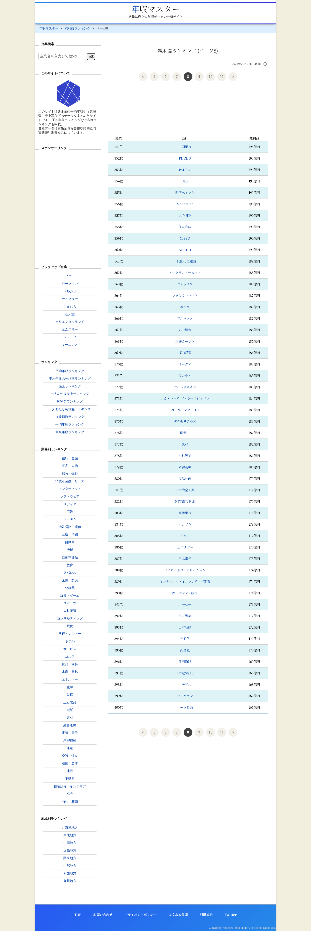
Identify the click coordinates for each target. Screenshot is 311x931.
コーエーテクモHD (185, 410)
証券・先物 (70, 466)
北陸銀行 (184, 513)
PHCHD (185, 158)
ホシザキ (184, 524)
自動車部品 (70, 557)
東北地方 (69, 835)
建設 (70, 771)
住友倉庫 (184, 227)
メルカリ (69, 291)
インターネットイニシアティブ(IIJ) (185, 581)
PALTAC (185, 169)
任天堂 (70, 314)
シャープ (69, 337)
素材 (70, 717)
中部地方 (69, 865)
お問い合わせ (103, 915)
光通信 (185, 638)
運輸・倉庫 (70, 763)
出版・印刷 (70, 534)
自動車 (70, 542)
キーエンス (70, 344)
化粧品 (70, 588)
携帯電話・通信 (70, 527)
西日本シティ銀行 (185, 593)
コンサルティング (70, 618)
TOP (77, 915)
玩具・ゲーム (69, 595)
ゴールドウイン (185, 387)
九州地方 (69, 881)
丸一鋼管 (184, 330)
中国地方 (69, 843)
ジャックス (185, 284)
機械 (70, 549)
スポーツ (69, 603)
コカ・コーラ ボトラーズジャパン (185, 398)
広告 (70, 511)
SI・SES (69, 519)
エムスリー (70, 329)
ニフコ (185, 307)
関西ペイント (184, 192)
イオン (185, 535)
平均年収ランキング (69, 371)
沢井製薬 (184, 616)
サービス (69, 649)
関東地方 (69, 858)
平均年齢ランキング (69, 424)
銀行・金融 (70, 458)
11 (222, 76)
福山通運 (184, 352)
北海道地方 (70, 827)
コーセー (185, 604)
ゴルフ (70, 656)
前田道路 (184, 661)
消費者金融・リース (69, 481)
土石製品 (69, 702)
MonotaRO (185, 204)
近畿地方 (69, 850)
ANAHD (185, 249)
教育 (70, 565)
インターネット (70, 488)
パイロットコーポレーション (184, 570)
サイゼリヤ (70, 299)
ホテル (70, 641)
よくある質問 (178, 915)
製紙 (70, 710)
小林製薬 (184, 455)
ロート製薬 (185, 707)
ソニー (70, 276)
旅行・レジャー (70, 633)
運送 (70, 748)
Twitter (231, 915)
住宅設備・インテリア (70, 786)
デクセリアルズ (185, 421)
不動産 (70, 778)
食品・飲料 (70, 664)
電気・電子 (70, 733)
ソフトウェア (69, 496)
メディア (69, 504)
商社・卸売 (70, 801)
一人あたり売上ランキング (70, 394)
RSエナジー (184, 547)
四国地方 (69, 873)
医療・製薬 (70, 580)
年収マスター (155, 8)
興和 (185, 444)
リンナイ (185, 375)
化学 (70, 687)
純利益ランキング (77, 28)
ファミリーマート (185, 295)
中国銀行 (184, 146)
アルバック (185, 318)
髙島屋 (185, 650)
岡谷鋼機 (184, 467)
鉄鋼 (70, 694)
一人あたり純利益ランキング (70, 409)
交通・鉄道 (70, 755)
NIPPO (185, 238)
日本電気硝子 (184, 673)
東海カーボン (184, 341)
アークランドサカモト (185, 272)
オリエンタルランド (69, 322)
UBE (185, 181)
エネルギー (70, 679)
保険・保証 (70, 473)
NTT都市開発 (185, 501)
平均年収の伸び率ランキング (70, 378)
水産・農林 (70, 672)
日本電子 (184, 558)
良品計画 (184, 478)
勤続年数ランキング (69, 432)
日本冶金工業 (184, 490)
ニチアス (185, 684)
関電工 (185, 432)
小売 (70, 794)
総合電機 (69, 725)
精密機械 (69, 740)
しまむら (69, 306)
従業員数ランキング (69, 416)
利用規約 (206, 915)
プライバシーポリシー (141, 915)
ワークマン (185, 696)
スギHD (185, 215)
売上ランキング (70, 386)
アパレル (69, 572)
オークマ (184, 364)
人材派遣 (69, 611)
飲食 (70, 626)
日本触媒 (184, 627)
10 (210, 76)
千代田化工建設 (185, 261)
